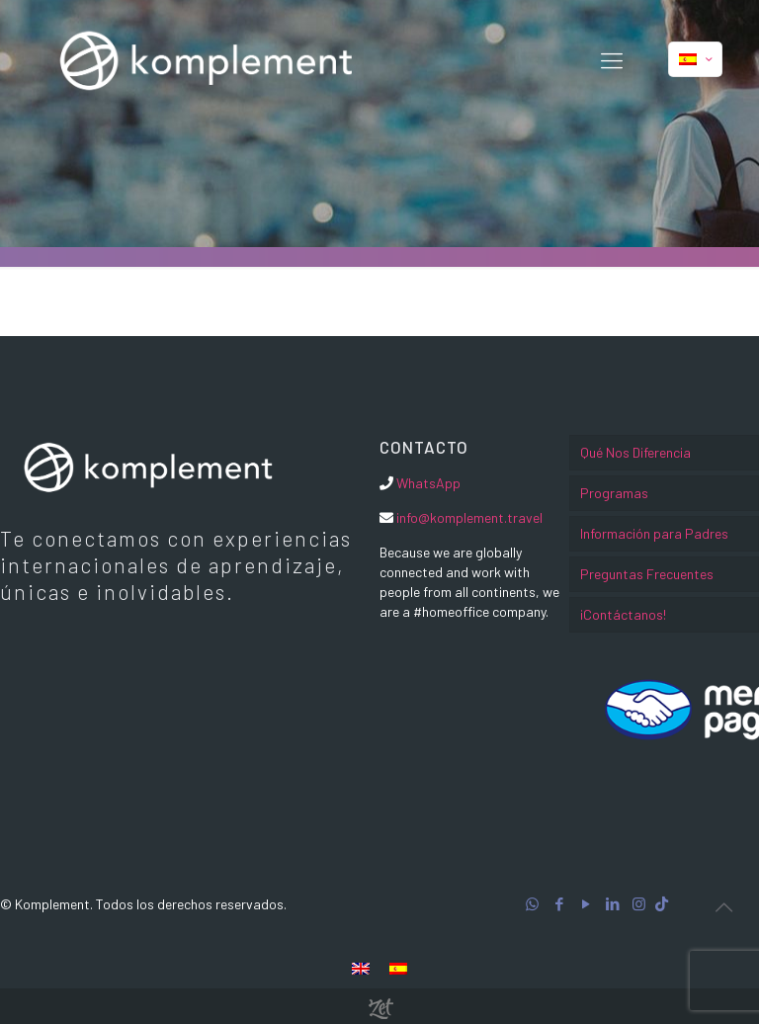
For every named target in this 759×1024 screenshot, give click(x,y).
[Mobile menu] (612, 59)
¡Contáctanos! (623, 614)
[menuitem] (361, 967)
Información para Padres (654, 533)
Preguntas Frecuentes (647, 573)
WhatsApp (428, 482)
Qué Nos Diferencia (635, 452)
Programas (614, 492)
